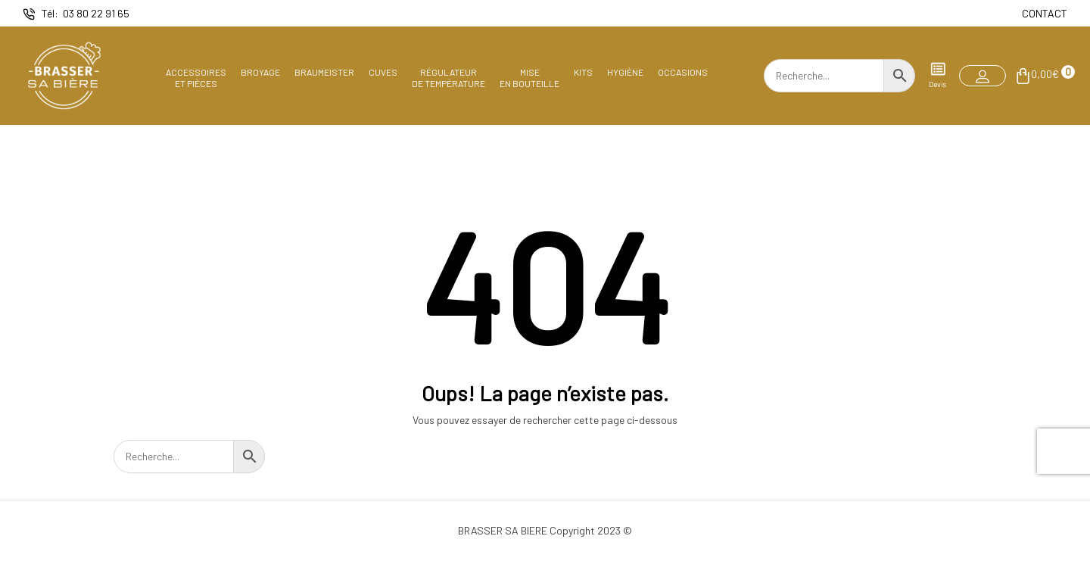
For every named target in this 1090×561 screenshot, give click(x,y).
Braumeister (324, 72)
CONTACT (1044, 13)
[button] (982, 75)
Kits (583, 72)
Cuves (383, 72)
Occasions (683, 72)
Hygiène (625, 72)
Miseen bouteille (529, 77)
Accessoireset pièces (196, 77)
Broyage (260, 72)
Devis (937, 75)
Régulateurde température (448, 77)
